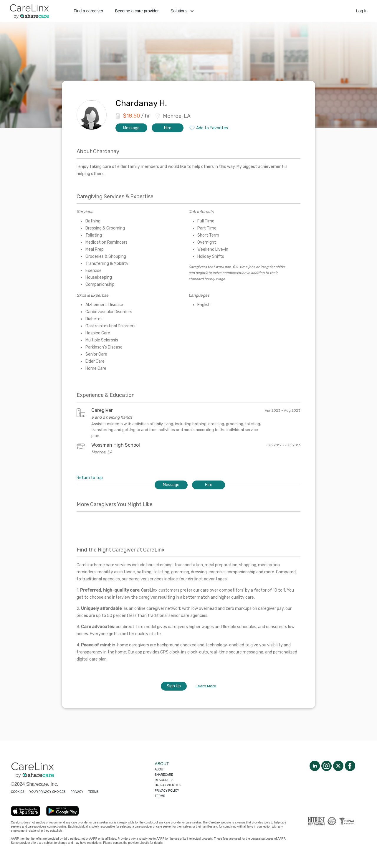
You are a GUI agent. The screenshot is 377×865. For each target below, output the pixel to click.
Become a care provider (137, 11)
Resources (164, 780)
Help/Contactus (168, 785)
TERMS (93, 791)
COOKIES (17, 791)
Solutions (182, 11)
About (160, 769)
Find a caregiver (88, 11)
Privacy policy (167, 790)
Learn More (206, 686)
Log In (362, 11)
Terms (160, 796)
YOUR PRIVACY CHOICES (47, 791)
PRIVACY (77, 791)
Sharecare (164, 774)
